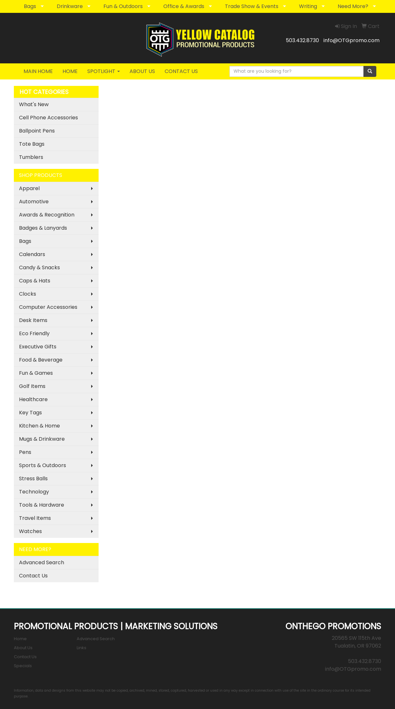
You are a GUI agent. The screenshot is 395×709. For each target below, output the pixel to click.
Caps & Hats (34, 280)
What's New (34, 104)
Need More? (353, 6)
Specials (23, 666)
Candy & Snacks (39, 267)
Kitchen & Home (39, 425)
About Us (23, 648)
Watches (30, 531)
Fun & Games (36, 373)
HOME (70, 71)
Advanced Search (41, 562)
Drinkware (70, 6)
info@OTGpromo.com (351, 40)
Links (81, 648)
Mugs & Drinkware (42, 439)
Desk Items (33, 320)
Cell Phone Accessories (48, 117)
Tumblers (31, 157)
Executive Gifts (37, 346)
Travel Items (35, 518)
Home (20, 639)
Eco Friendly (34, 333)
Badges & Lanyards (43, 228)
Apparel (29, 188)
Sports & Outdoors (42, 465)
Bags (30, 6)
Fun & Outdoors (123, 6)
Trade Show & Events (251, 6)
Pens (25, 452)
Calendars (32, 254)
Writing (308, 6)
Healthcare (33, 399)
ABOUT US (142, 71)
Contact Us (33, 575)
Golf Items (32, 386)
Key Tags (30, 412)
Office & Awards (183, 6)
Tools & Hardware (41, 505)
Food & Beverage (41, 360)
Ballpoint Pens (37, 130)
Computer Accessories (48, 307)
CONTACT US (181, 71)
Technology (34, 491)
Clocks (27, 294)
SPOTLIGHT (103, 71)
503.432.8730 (302, 40)
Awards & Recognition (46, 214)
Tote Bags (31, 144)
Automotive (34, 201)
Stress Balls (33, 478)
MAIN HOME (38, 71)
